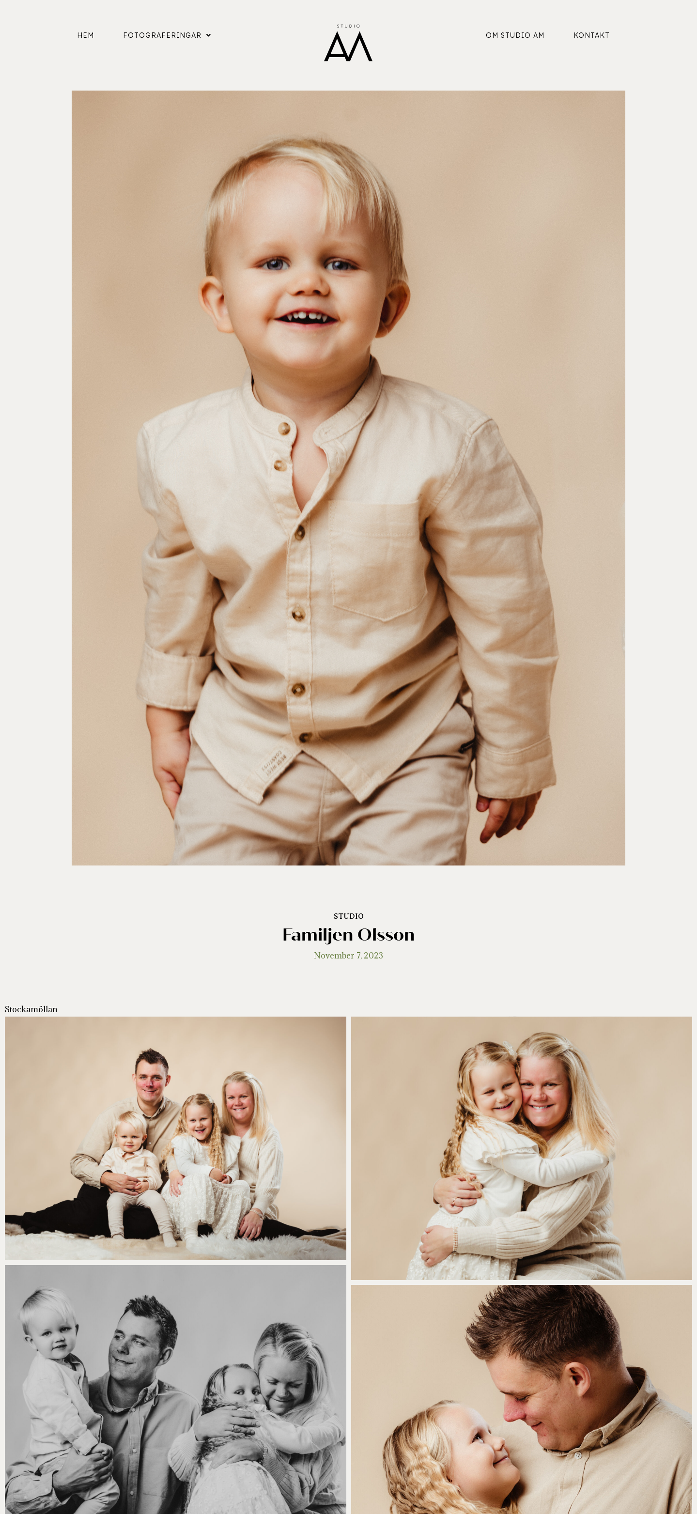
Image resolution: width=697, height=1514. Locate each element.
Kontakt (591, 35)
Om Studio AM (515, 35)
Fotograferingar (167, 35)
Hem (85, 35)
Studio (349, 916)
